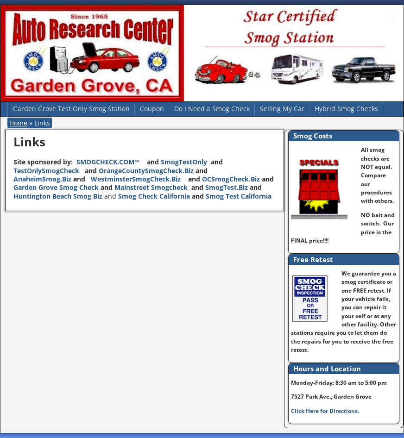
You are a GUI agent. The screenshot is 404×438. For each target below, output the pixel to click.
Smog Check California (155, 196)
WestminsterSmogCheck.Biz (138, 179)
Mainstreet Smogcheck (151, 187)
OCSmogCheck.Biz (231, 179)
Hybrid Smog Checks (346, 108)
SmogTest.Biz (226, 187)
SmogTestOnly (184, 161)
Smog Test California (238, 196)
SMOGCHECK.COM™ (108, 161)
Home (18, 123)
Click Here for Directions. (325, 411)
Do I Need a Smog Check (212, 108)
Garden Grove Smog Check (56, 187)
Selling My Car (282, 108)
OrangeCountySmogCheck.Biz (146, 170)
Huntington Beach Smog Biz (57, 196)
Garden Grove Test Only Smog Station (71, 108)
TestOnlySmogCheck (47, 170)
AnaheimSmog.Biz (42, 179)
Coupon (152, 108)
